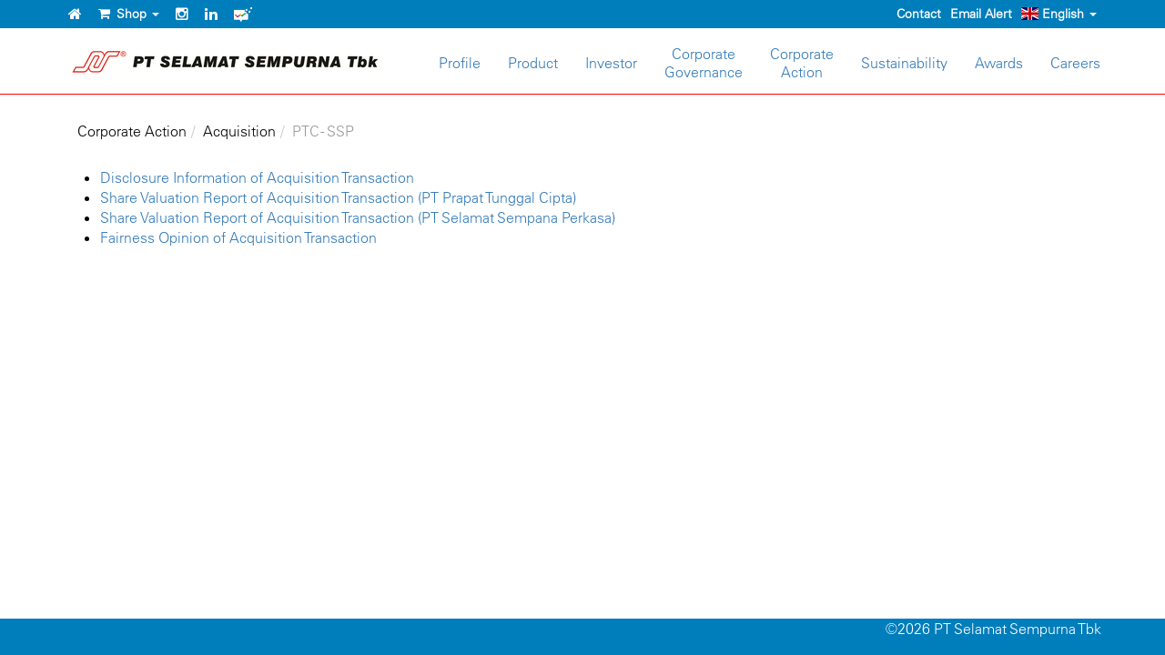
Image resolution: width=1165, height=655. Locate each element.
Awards (999, 63)
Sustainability (904, 63)
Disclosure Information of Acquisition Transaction (257, 177)
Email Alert (981, 13)
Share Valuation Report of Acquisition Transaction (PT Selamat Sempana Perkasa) (357, 217)
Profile (460, 63)
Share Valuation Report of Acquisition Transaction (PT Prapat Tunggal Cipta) (338, 197)
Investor (611, 63)
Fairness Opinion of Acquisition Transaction (238, 237)
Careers (1075, 63)
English (1059, 13)
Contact (919, 13)
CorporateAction (802, 63)
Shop (128, 13)
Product (533, 63)
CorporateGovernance (703, 63)
